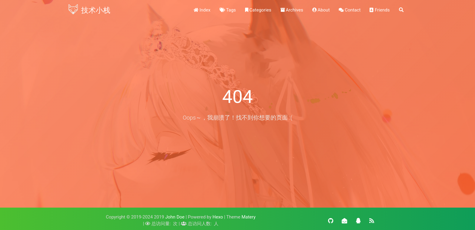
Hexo (218, 217)
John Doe (174, 217)
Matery (248, 217)
